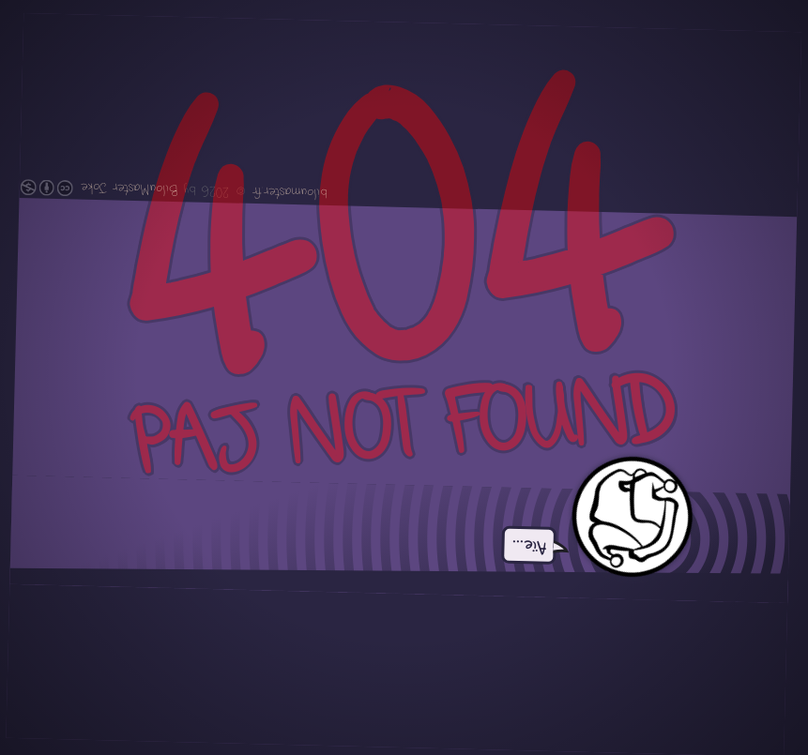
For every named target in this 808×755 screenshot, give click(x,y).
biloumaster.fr (289, 192)
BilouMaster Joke (129, 189)
